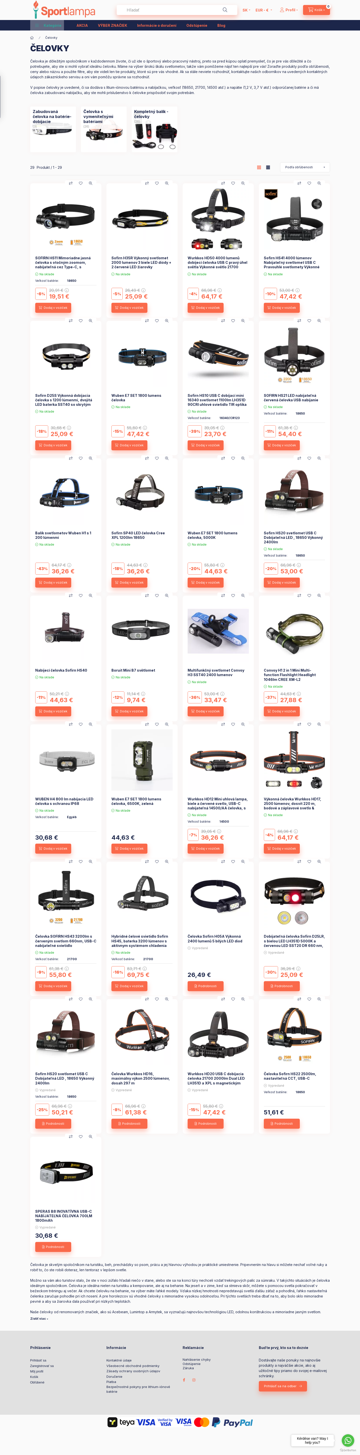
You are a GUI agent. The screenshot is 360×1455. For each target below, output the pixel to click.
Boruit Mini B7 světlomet (133, 670)
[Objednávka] (305, 167)
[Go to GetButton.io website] (348, 1449)
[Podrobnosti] (206, 986)
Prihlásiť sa (38, 1360)
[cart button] (316, 10)
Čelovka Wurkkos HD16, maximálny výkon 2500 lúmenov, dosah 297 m (140, 1078)
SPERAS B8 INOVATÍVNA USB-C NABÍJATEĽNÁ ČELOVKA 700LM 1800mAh (63, 1215)
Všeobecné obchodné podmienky (132, 1366)
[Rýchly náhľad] (91, 183)
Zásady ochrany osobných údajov (133, 1371)
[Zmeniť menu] (262, 10)
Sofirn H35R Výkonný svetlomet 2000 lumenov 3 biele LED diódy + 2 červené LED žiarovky (141, 262)
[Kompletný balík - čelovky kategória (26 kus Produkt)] (154, 114)
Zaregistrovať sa (42, 1366)
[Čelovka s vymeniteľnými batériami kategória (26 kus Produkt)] (103, 116)
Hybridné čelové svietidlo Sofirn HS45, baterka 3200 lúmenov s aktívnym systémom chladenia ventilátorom (139, 943)
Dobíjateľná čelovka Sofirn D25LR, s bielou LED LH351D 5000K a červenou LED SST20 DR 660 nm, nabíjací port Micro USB (294, 943)
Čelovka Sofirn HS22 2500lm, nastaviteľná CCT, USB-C (290, 1076)
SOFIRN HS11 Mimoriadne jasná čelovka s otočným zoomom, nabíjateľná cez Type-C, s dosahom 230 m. (63, 265)
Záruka (188, 1368)
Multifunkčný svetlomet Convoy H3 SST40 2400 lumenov (216, 672)
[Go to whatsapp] (348, 1440)
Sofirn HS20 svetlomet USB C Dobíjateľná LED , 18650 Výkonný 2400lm (293, 537)
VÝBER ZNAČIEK (112, 25)
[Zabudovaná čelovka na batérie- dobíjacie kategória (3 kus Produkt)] (53, 116)
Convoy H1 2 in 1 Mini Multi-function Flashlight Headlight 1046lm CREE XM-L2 (290, 674)
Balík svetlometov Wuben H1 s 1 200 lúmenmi (63, 535)
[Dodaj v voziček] (53, 308)
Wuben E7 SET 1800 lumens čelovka (136, 397)
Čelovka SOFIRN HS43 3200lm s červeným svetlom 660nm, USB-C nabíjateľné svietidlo (65, 940)
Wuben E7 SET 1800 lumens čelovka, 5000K (213, 535)
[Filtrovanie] (5, 97)
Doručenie (114, 1376)
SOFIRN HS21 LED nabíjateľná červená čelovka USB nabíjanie (291, 397)
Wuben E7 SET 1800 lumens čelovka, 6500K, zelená (136, 801)
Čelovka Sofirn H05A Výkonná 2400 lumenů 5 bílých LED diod (215, 938)
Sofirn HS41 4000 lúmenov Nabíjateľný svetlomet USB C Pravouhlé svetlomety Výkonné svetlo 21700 (292, 265)
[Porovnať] (71, 183)
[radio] (268, 167)
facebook (184, 1380)
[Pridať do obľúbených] (81, 183)
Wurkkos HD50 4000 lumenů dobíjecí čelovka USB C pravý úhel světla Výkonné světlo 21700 (217, 262)
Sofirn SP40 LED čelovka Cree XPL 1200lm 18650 (138, 535)
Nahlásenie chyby (197, 1359)
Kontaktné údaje (119, 1360)
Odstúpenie (196, 25)
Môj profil (36, 1371)
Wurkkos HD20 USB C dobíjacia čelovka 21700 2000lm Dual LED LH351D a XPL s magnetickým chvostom (216, 1081)
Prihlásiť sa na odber (280, 1386)
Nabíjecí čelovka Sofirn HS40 (61, 670)
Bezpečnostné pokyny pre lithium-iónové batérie (138, 1389)
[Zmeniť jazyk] (245, 10)
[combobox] (177, 10)
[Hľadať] (225, 10)
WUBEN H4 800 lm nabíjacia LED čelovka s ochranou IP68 (64, 801)
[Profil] (289, 10)
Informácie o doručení (156, 25)
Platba (111, 1382)
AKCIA (82, 25)
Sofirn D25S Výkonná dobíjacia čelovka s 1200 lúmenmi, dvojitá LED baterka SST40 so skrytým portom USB (63, 402)
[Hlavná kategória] (32, 38)
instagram (194, 1380)
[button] (48, 25)
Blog (221, 25)
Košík (34, 1377)
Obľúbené (37, 1382)
